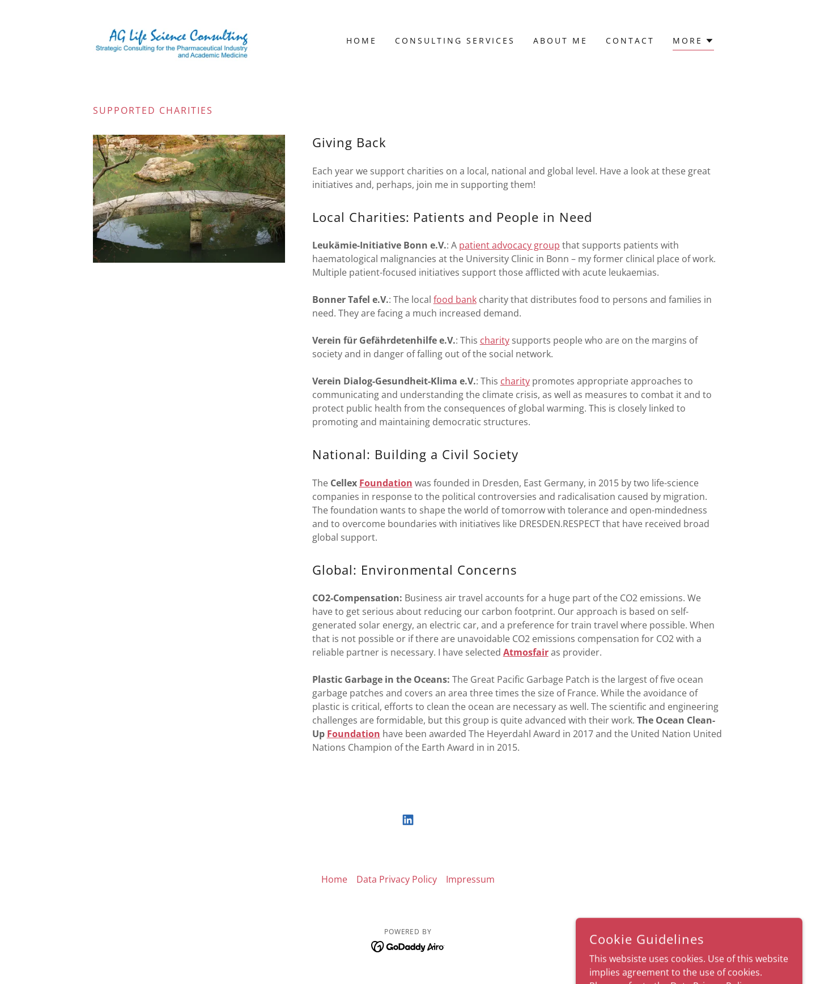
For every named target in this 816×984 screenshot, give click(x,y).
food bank (455, 299)
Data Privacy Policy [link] (396, 879)
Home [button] (334, 879)
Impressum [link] (470, 879)
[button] (693, 42)
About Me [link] (560, 40)
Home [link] (361, 40)
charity (494, 340)
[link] (171, 39)
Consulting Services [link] (455, 40)
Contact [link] (630, 40)
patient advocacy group (509, 245)
